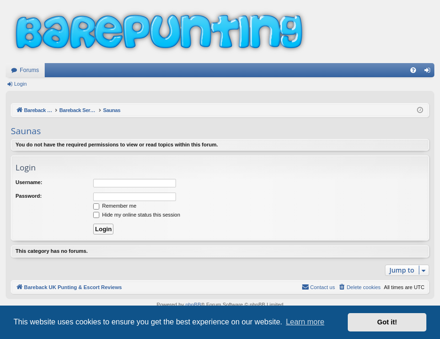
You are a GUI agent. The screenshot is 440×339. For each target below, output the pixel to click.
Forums (29, 70)
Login (20, 84)
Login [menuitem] (429, 72)
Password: (29, 196)
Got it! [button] (387, 322)
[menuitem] (413, 70)
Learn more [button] (305, 322)
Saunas (26, 131)
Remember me (114, 206)
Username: (29, 182)
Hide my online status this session (136, 215)
